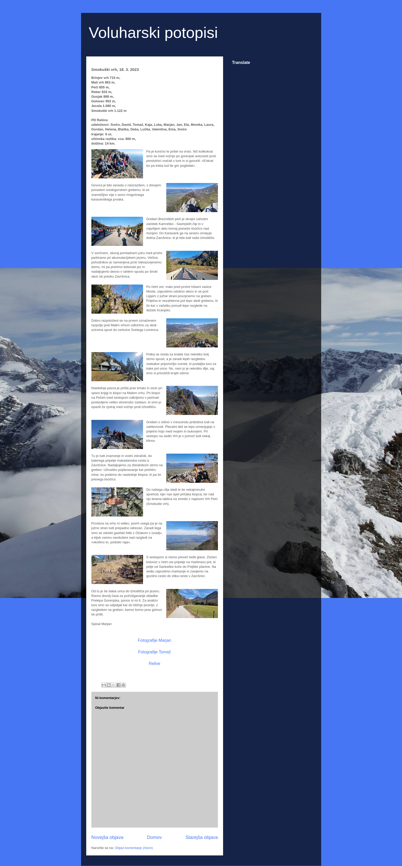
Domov (154, 837)
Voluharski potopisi (153, 32)
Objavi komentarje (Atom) (134, 848)
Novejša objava (107, 837)
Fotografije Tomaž (154, 652)
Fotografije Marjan (154, 640)
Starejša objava (201, 837)
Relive (154, 663)
